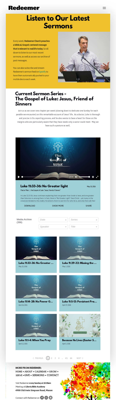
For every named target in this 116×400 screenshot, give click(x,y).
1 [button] (48, 358)
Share (89, 206)
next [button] (79, 358)
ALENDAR (41, 371)
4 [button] (58, 358)
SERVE (19, 375)
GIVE (27, 375)
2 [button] (51, 358)
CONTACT (53, 375)
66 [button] (71, 358)
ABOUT (28, 371)
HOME (19, 371)
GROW (53, 371)
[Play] (19, 177)
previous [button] (39, 358)
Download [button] (29, 206)
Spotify (42, 71)
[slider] (44, 177)
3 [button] (55, 358)
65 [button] (66, 358)
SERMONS (38, 375)
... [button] (62, 358)
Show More (58, 206)
